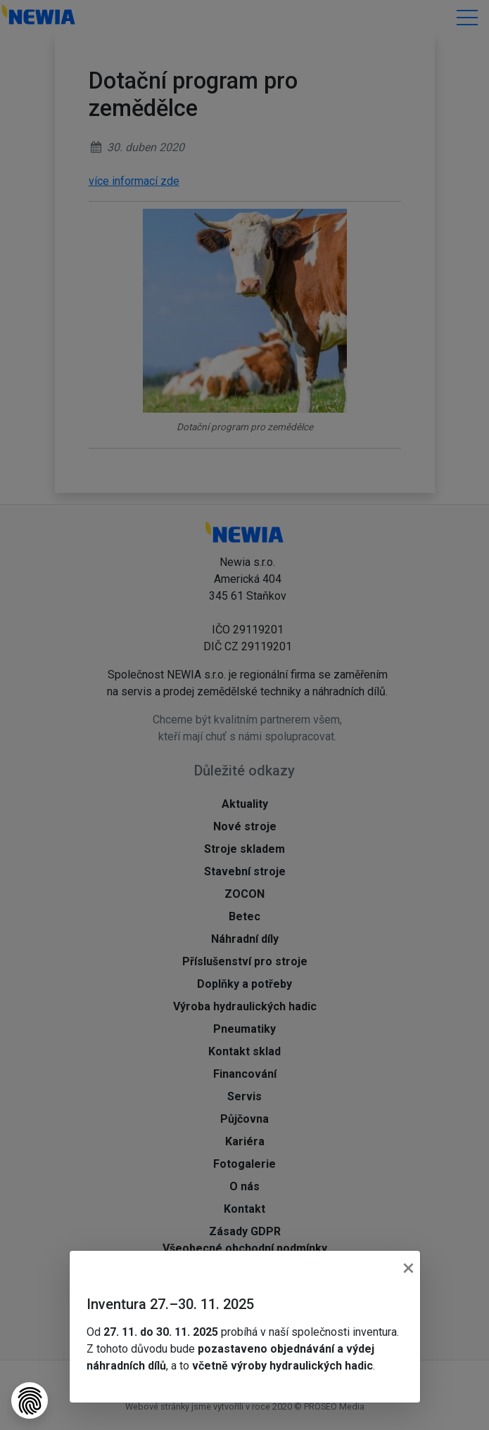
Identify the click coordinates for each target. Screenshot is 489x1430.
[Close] (408, 1267)
